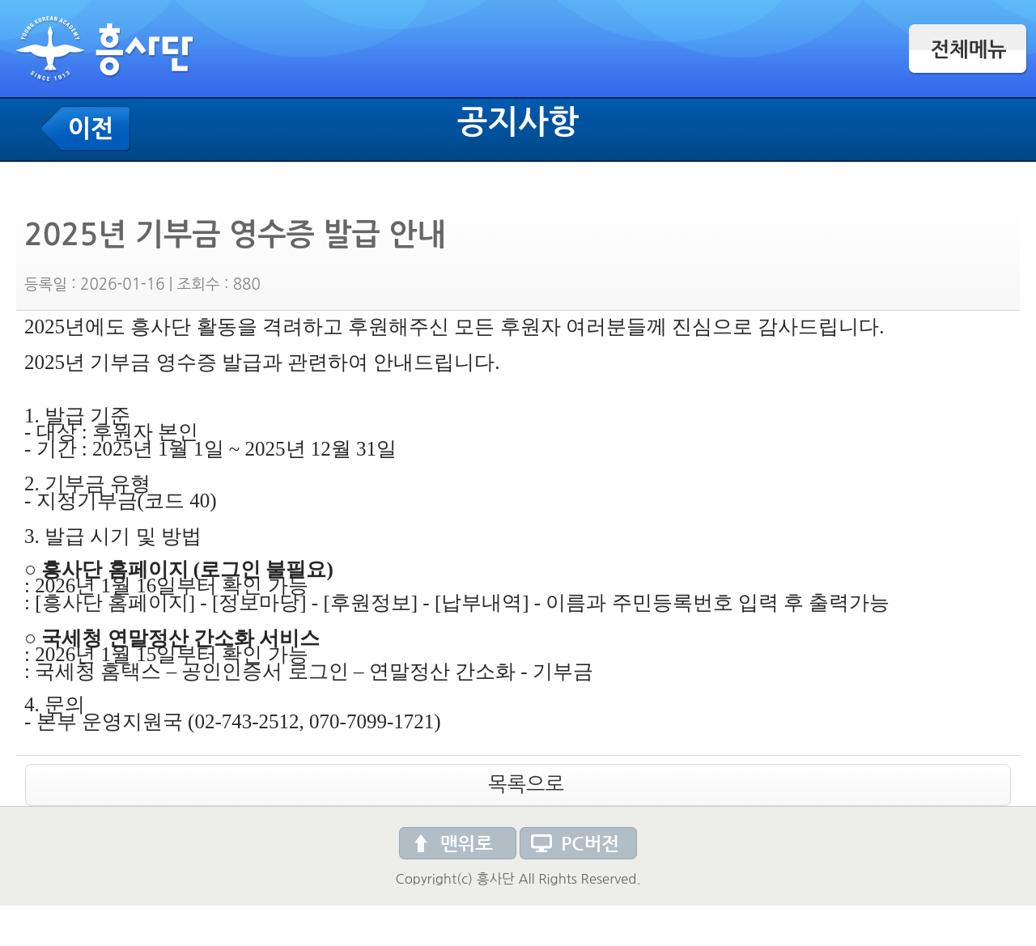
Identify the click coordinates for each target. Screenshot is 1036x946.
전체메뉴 (968, 50)
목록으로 (526, 784)
